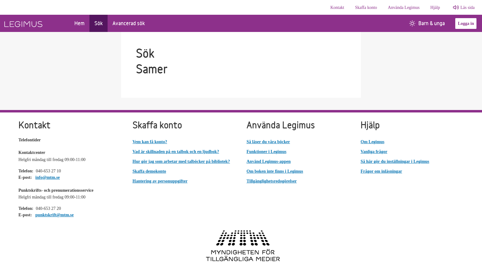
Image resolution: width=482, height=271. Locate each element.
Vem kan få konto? (149, 141)
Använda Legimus (404, 7)
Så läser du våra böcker (268, 141)
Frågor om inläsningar (381, 171)
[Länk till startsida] (34, 23)
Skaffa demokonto (149, 171)
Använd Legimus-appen (269, 161)
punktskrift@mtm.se (54, 215)
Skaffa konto (366, 7)
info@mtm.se (47, 177)
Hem (79, 23)
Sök (98, 23)
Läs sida (467, 7)
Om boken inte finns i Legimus (275, 171)
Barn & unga (427, 23)
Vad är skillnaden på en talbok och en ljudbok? (175, 151)
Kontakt (337, 7)
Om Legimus (372, 141)
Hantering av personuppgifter (160, 181)
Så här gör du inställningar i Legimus (395, 161)
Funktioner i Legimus (266, 151)
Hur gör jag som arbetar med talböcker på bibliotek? (181, 161)
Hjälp (435, 7)
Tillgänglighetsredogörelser (272, 181)
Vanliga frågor (374, 151)
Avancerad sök (129, 23)
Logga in (466, 23)
